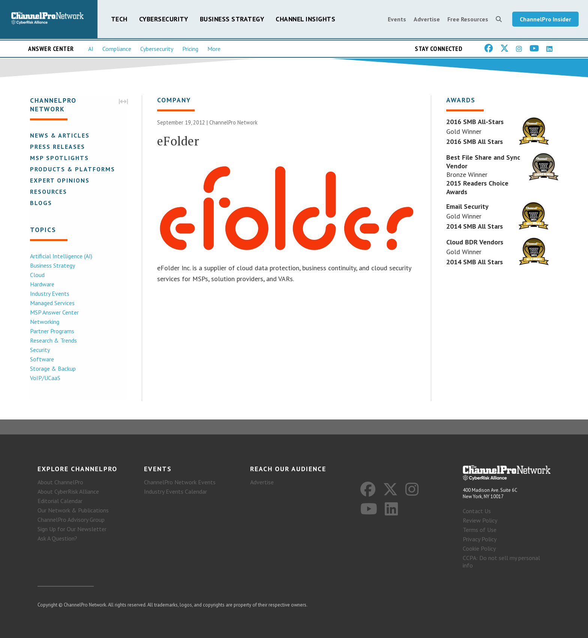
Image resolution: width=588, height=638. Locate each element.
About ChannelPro (60, 482)
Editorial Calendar (60, 501)
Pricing (190, 49)
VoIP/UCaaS (44, 378)
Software (41, 359)
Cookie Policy (479, 548)
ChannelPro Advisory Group (71, 519)
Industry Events (49, 294)
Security (39, 350)
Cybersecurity (163, 19)
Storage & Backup (52, 369)
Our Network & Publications (73, 510)
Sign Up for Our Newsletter (72, 529)
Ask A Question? (57, 538)
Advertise (427, 19)
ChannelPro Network (233, 123)
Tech (119, 19)
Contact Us (477, 511)
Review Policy (480, 520)
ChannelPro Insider (545, 19)
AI (90, 49)
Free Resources (467, 19)
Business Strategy (232, 19)
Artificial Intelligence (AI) (60, 256)
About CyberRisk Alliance (68, 491)
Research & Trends (52, 340)
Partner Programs (51, 331)
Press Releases (56, 147)
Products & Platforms (71, 169)
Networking (43, 322)
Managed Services (51, 303)
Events (397, 19)
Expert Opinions (59, 180)
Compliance (116, 49)
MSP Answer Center (53, 312)
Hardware (41, 284)
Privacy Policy (479, 539)
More (213, 49)
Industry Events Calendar (175, 491)
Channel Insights (305, 19)
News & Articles (59, 135)
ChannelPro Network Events (180, 482)
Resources (47, 192)
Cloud (36, 275)
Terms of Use (479, 529)
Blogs (40, 203)
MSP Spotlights (58, 158)
